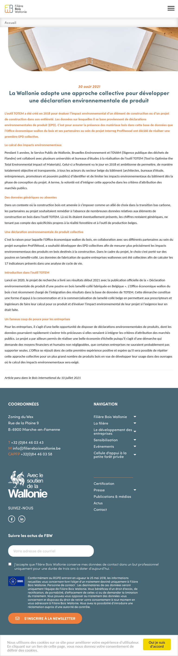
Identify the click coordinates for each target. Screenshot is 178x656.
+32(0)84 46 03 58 (36, 453)
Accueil (10, 22)
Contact (100, 509)
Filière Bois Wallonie (110, 416)
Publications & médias (112, 496)
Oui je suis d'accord (157, 644)
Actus (98, 503)
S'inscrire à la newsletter (45, 618)
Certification (104, 483)
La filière (101, 423)
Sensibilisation (106, 440)
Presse (99, 490)
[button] (171, 9)
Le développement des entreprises (113, 431)
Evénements (104, 446)
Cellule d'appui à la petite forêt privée (110, 455)
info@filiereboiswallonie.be (36, 448)
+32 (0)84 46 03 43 (27, 442)
